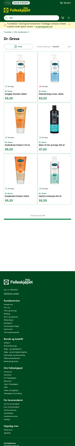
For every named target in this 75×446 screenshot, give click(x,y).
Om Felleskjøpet (10, 378)
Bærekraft (7, 381)
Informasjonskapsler (11, 332)
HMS (5, 387)
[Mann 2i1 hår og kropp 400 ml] (54, 128)
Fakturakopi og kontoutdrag (14, 355)
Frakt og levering (10, 311)
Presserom (8, 372)
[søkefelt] (31, 17)
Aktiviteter (8, 375)
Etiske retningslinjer (11, 390)
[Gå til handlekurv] (62, 17)
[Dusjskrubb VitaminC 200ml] (20, 179)
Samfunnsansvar (10, 410)
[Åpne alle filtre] (18, 46)
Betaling (7, 314)
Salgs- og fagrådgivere (13, 349)
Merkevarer (8, 430)
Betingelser (8, 323)
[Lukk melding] (69, 24)
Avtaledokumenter (11, 416)
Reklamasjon (8, 320)
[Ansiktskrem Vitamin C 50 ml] (20, 128)
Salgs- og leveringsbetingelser (15, 352)
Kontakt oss (8, 304)
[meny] (68, 17)
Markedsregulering (11, 361)
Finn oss (7, 307)
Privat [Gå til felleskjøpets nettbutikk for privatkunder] (8, 3)
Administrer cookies (11, 293)
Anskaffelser (8, 413)
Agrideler (7, 433)
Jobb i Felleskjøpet (11, 384)
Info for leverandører (12, 404)
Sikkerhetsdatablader (12, 358)
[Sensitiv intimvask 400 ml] (54, 179)
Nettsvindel (8, 329)
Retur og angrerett (11, 317)
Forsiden (7, 32)
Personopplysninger (11, 326)
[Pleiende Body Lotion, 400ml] (54, 77)
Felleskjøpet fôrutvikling (13, 393)
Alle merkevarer (21, 32)
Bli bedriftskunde (10, 346)
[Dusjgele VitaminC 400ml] (20, 77)
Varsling (7, 419)
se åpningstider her (44, 26)
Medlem (7, 343)
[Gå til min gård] (65, 2)
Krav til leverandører (11, 407)
